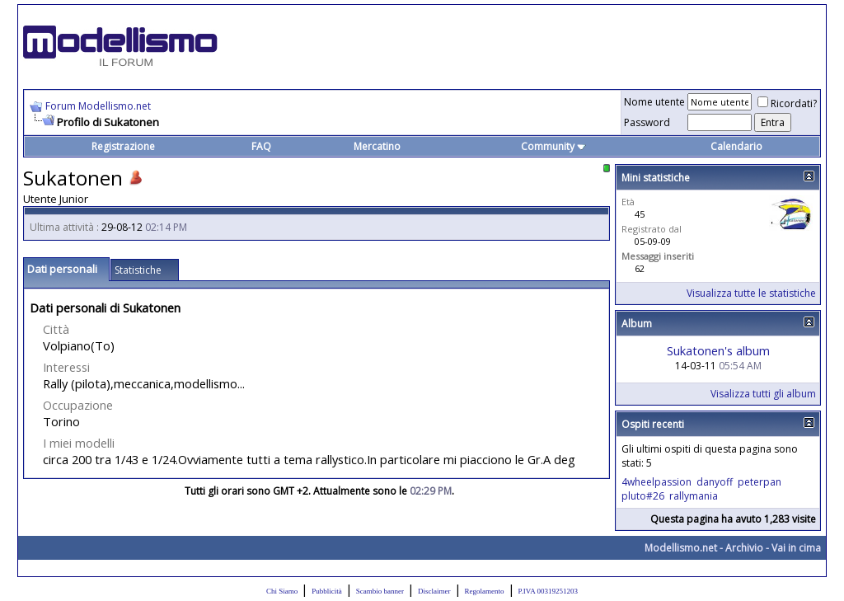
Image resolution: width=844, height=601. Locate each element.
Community (553, 146)
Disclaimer (434, 591)
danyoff (714, 482)
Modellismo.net (681, 548)
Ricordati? (787, 103)
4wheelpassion (656, 482)
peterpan (759, 482)
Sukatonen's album (718, 350)
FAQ (261, 146)
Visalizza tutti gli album (763, 394)
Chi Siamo (282, 591)
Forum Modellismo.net (98, 106)
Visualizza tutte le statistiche (751, 293)
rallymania (693, 496)
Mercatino (377, 146)
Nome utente (654, 102)
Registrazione (123, 146)
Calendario (736, 146)
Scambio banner (380, 591)
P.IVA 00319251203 (548, 591)
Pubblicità (327, 591)
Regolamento (484, 591)
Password (647, 122)
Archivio (744, 548)
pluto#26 (642, 496)
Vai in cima (796, 548)
